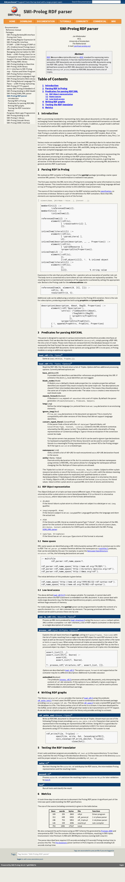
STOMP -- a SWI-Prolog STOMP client (22, 44)
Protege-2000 (107, 831)
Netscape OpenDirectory (97, 551)
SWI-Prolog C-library (15, 118)
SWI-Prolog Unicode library (18, 120)
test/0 (47, 780)
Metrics (11, 110)
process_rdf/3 (65, 679)
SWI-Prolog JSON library (17, 66)
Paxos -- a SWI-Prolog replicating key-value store (27, 83)
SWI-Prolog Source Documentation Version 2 (25, 49)
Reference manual (13, 30)
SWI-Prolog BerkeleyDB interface (21, 35)
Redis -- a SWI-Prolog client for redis (22, 54)
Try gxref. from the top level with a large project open (39, 2)
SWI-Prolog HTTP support (18, 86)
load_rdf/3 (69, 670)
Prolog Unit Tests (14, 37)
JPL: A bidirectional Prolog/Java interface (24, 47)
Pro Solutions (61, 842)
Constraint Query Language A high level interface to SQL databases (35, 76)
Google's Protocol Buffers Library (21, 59)
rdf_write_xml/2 (44, 700)
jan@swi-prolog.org (82, 46)
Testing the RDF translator (19, 108)
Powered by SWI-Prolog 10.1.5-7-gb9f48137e (18, 865)
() (50, 355)
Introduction (13, 98)
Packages (10, 32)
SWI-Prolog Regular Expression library (23, 39)
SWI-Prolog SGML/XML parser (19, 93)
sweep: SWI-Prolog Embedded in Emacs (23, 88)
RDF (48, 57)
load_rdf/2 (88, 698)
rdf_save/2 (88, 703)
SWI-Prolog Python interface (19, 74)
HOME (12, 21)
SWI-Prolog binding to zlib (18, 115)
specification (106, 191)
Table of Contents (53, 79)
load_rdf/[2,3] (59, 595)
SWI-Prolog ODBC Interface (18, 123)
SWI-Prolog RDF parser (17, 96)
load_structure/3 (78, 620)
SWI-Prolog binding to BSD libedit (21, 91)
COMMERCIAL (99, 21)
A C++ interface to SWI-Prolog (19, 69)
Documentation (11, 27)
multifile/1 (103, 548)
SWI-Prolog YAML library (17, 61)
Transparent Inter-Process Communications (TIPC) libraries (32, 57)
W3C (81, 57)
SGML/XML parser (50, 529)
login (19, 859)
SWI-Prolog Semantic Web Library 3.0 (22, 79)
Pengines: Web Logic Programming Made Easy (26, 113)
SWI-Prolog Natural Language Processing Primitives (29, 81)
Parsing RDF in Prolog (17, 101)
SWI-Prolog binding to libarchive (20, 64)
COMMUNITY (82, 21)
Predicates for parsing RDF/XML (21, 103)
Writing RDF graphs (16, 105)
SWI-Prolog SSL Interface (17, 42)
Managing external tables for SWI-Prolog (24, 52)
